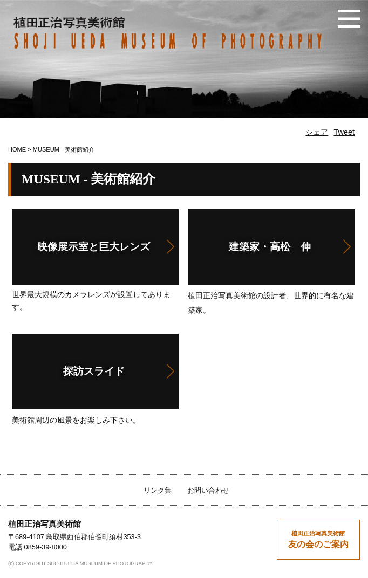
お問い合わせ (208, 490)
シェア (316, 132)
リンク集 (158, 490)
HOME (17, 149)
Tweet (344, 132)
